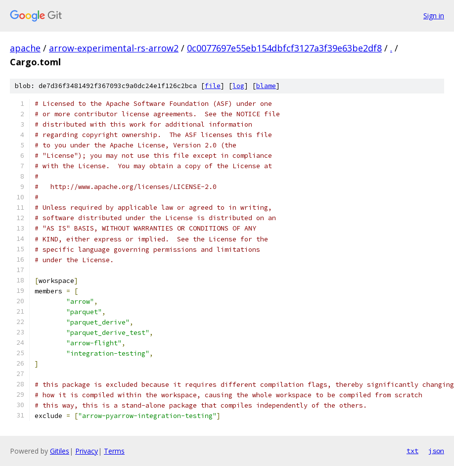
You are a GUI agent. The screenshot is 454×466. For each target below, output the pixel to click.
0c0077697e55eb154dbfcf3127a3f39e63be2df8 (284, 48)
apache (25, 48)
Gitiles (59, 451)
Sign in (433, 15)
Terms (114, 451)
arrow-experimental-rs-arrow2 (114, 48)
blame (266, 86)
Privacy (86, 451)
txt (412, 450)
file (213, 86)
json (436, 450)
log (238, 86)
